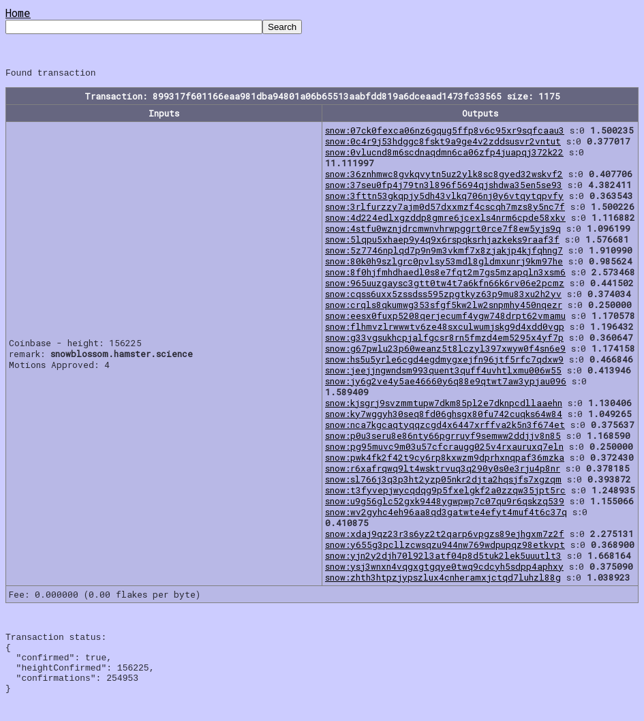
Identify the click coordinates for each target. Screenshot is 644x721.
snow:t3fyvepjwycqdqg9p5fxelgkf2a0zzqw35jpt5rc (445, 492)
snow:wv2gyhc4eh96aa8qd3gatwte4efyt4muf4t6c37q (446, 513)
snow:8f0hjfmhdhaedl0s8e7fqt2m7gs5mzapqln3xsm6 (445, 274)
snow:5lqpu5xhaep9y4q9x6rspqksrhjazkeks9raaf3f (442, 241)
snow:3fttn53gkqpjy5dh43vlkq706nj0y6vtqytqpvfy (444, 197)
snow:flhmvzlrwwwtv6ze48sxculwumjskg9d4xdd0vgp (444, 328)
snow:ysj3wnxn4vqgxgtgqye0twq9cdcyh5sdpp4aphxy (444, 568)
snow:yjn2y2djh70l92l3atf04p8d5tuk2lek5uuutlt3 (443, 557)
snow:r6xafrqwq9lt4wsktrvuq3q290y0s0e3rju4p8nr (442, 470)
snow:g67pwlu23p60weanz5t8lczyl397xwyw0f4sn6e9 (445, 350)
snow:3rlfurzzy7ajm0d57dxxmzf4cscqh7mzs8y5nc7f (445, 208)
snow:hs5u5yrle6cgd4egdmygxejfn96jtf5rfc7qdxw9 (444, 361)
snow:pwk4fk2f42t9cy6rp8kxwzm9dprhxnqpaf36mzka (444, 459)
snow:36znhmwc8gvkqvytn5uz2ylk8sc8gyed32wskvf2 (444, 175)
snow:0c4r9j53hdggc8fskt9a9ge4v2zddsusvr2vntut (443, 143)
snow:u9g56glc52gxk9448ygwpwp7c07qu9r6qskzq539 (444, 502)
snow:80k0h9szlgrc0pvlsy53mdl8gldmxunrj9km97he (444, 263)
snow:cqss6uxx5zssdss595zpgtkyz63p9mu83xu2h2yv (443, 295)
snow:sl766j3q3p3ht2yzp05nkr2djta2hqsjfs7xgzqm (443, 481)
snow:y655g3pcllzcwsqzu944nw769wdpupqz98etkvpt (445, 546)
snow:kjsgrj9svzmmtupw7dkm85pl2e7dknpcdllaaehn (443, 404)
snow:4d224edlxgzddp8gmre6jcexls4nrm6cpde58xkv (445, 219)
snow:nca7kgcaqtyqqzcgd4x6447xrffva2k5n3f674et (445, 426)
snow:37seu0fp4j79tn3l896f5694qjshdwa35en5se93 (443, 186)
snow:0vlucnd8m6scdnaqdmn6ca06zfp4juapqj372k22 (444, 154)
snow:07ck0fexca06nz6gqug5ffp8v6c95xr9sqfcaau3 (444, 132)
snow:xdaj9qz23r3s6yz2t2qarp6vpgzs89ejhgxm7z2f (444, 535)
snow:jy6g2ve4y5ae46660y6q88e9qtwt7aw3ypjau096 (445, 383)
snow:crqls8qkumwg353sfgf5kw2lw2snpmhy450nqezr (443, 306)
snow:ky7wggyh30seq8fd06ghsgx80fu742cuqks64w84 (443, 415)
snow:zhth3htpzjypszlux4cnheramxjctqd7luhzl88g (443, 579)
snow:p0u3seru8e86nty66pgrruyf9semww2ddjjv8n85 (443, 437)
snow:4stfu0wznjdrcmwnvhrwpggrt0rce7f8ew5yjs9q (443, 230)
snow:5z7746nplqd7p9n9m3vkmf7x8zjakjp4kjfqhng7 (444, 252)
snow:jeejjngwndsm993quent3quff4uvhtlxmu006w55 (443, 372)
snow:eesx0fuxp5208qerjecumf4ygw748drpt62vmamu (445, 317)
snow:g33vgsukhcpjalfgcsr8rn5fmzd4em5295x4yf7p (444, 339)
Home (18, 12)
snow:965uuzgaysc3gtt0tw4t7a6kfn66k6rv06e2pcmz (444, 284)
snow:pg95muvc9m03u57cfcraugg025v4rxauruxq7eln (444, 448)
